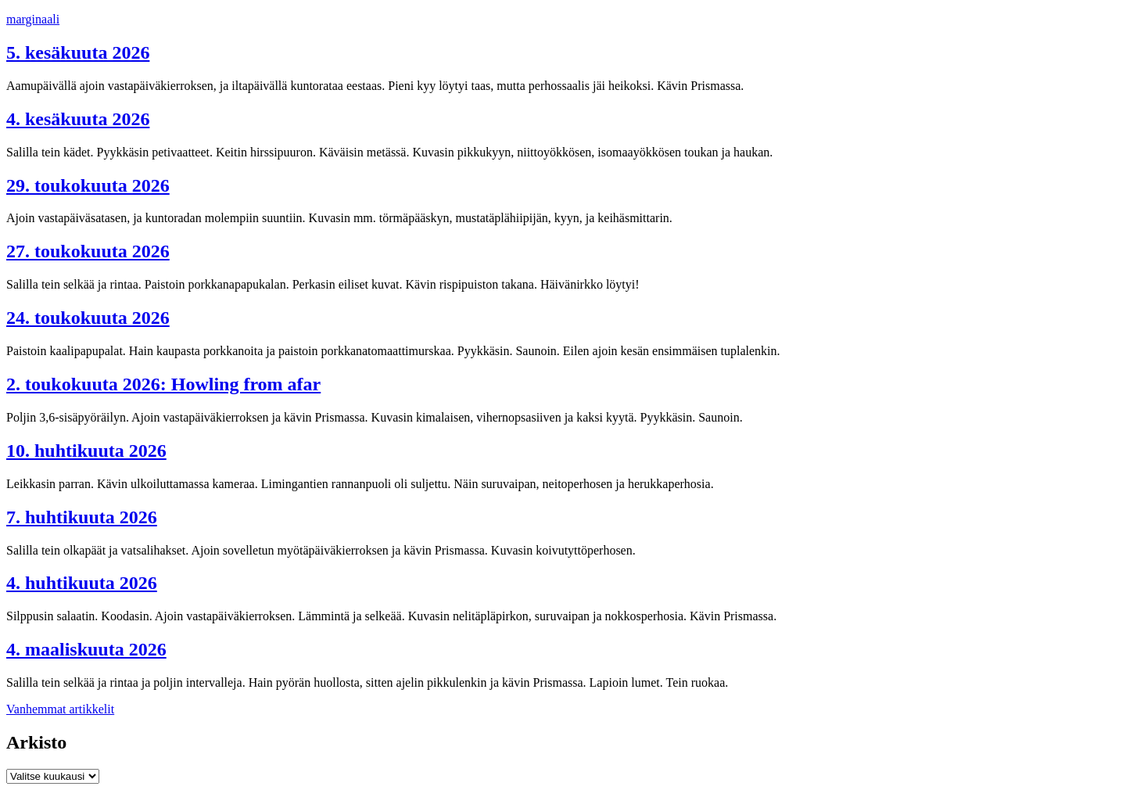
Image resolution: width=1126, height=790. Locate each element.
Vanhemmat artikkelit (60, 709)
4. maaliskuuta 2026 (86, 649)
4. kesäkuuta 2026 (77, 119)
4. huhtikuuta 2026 (81, 583)
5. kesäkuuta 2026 (77, 52)
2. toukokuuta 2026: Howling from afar (163, 384)
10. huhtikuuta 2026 (86, 450)
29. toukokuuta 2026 (88, 185)
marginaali (32, 19)
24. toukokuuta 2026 (88, 317)
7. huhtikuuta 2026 (81, 517)
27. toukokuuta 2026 (88, 251)
